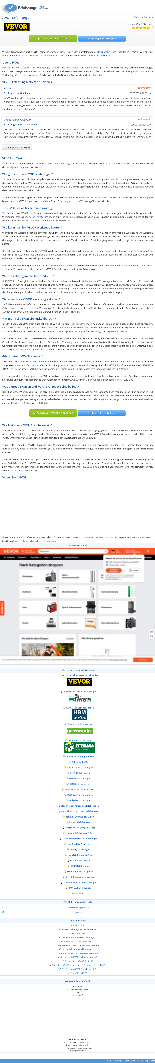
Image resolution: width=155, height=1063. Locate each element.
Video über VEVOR (78, 973)
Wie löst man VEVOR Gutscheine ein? (79, 969)
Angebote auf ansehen (53, 413)
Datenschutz (137, 1060)
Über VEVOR (79, 925)
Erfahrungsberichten (106, 51)
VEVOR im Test (78, 933)
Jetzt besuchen (53, 38)
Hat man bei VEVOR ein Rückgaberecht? (78, 957)
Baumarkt (148, 17)
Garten (41, 71)
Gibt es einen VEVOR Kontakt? (79, 961)
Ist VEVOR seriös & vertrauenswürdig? (78, 941)
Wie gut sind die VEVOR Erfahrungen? (79, 937)
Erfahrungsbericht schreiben (17, 147)
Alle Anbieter (77, 893)
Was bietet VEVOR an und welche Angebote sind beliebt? (78, 965)
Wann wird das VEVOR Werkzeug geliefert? (79, 953)
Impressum (150, 1060)
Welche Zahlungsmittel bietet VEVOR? (79, 949)
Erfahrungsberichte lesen (102, 38)
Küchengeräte (36, 216)
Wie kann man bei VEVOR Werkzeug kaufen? (79, 945)
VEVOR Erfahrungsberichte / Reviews (79, 929)
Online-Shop (91, 67)
